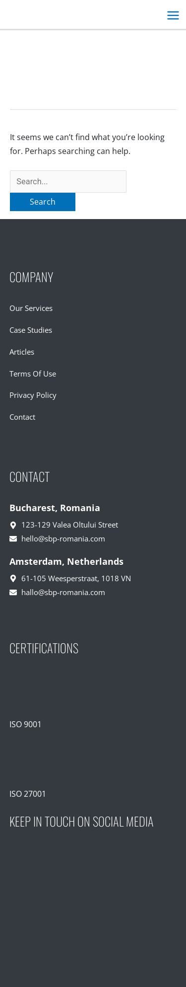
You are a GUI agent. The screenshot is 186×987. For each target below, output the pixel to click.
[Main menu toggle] (173, 15)
